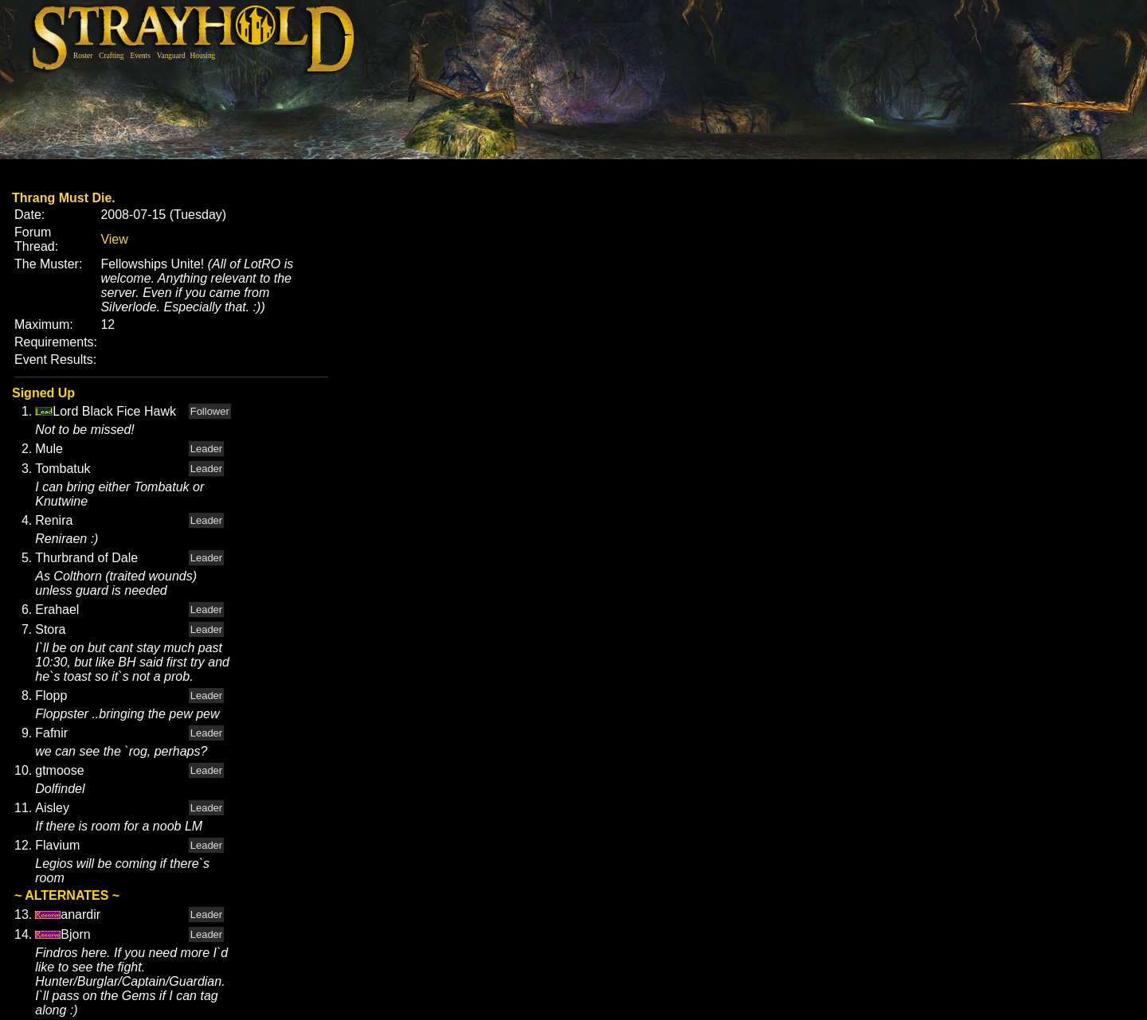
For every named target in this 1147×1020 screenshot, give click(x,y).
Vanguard (171, 56)
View (113, 239)
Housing (203, 56)
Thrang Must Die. (63, 198)
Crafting (111, 56)
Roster (82, 56)
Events (140, 56)
